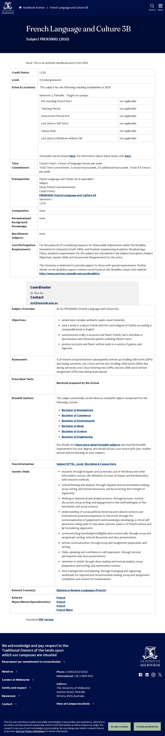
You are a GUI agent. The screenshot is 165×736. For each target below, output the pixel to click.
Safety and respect (14, 688)
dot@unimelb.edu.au (44, 303)
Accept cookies (119, 726)
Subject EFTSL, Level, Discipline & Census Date (86, 464)
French (61, 597)
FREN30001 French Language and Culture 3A (67, 195)
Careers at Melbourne (15, 679)
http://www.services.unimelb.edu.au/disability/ (69, 273)
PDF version (46, 619)
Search (152, 7)
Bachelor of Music (73, 426)
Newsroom (8, 696)
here (72, 156)
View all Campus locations (73, 703)
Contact (7, 704)
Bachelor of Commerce (76, 415)
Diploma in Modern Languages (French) (81, 590)
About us (7, 671)
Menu (160, 7)
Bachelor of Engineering (77, 437)
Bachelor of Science (74, 431)
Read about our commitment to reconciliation (31, 661)
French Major (65, 610)
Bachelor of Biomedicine (77, 410)
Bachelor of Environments (78, 421)
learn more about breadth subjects (97, 444)
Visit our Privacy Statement (30, 731)
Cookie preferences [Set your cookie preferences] (147, 726)
